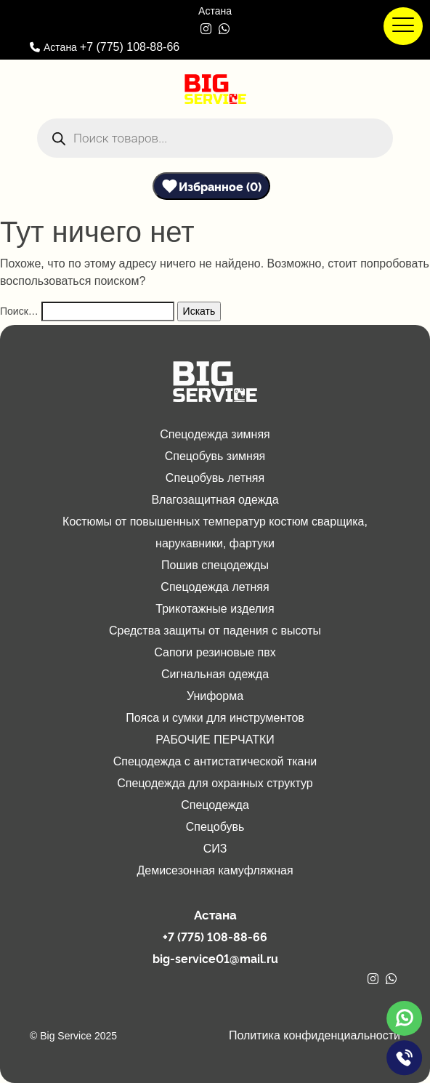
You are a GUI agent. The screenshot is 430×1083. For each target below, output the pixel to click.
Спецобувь (215, 827)
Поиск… (19, 311)
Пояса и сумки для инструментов (215, 718)
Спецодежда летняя (215, 587)
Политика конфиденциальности (314, 1035)
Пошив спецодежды (215, 565)
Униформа (215, 696)
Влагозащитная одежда (214, 500)
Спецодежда (215, 805)
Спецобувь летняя (215, 478)
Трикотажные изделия (214, 609)
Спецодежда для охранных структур (214, 783)
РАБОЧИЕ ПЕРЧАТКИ (215, 739)
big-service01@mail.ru (215, 958)
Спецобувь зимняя (215, 456)
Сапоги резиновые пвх (214, 652)
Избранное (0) (220, 186)
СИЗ (215, 848)
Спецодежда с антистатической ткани (215, 761)
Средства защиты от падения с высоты (215, 630)
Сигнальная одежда (215, 674)
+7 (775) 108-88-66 (129, 47)
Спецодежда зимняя (215, 434)
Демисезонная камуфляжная (215, 870)
